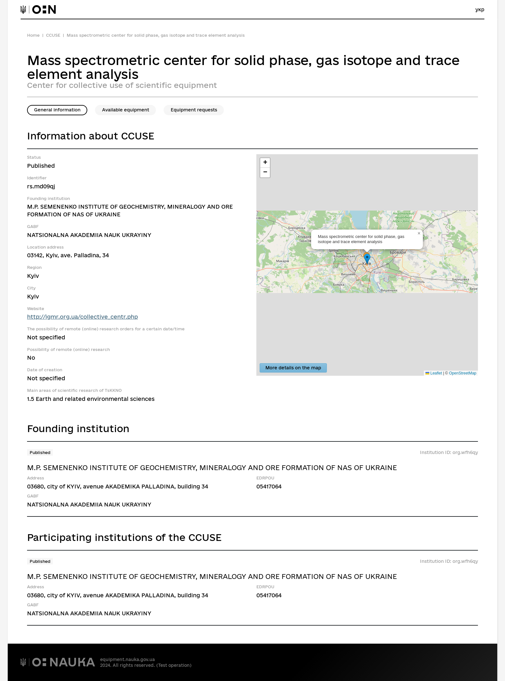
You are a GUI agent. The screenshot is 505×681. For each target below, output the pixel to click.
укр (479, 9)
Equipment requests (194, 109)
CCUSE (53, 35)
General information (57, 109)
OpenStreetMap (462, 373)
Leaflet (433, 373)
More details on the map (293, 367)
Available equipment (125, 109)
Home (33, 35)
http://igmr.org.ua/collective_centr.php (82, 317)
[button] (367, 259)
